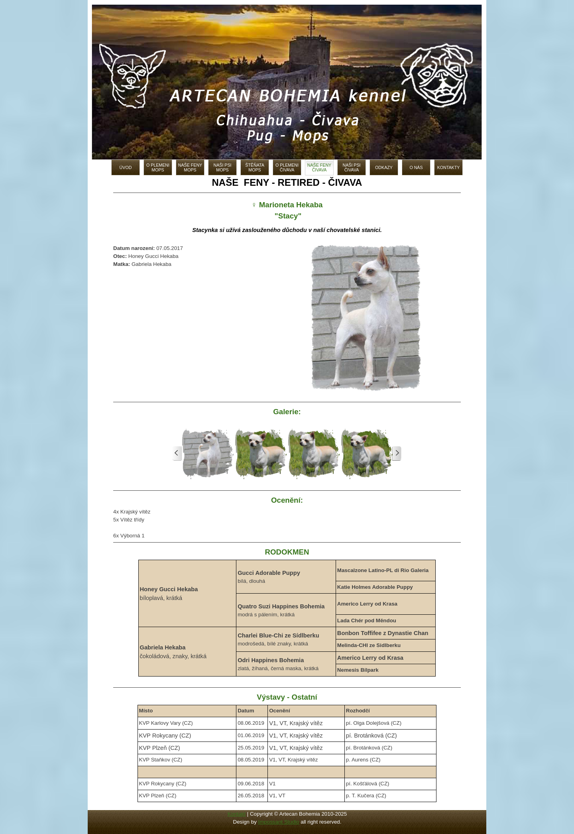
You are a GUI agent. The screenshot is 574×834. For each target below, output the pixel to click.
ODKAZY (384, 167)
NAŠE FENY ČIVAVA (319, 167)
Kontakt (237, 814)
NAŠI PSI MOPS (222, 167)
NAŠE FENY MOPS (190, 167)
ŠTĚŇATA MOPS (254, 167)
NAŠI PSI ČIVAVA (351, 167)
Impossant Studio (278, 822)
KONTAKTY (448, 167)
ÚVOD (126, 167)
